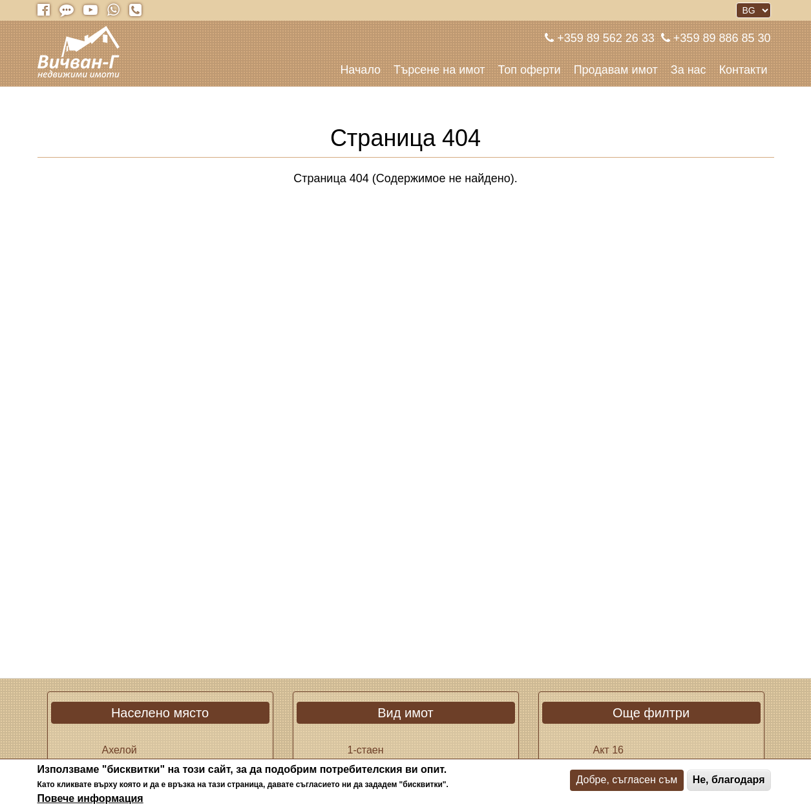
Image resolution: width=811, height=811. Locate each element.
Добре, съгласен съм (627, 779)
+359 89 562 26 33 (604, 38)
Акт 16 (608, 749)
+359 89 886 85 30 (720, 38)
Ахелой (119, 749)
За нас (688, 69)
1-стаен (366, 749)
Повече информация (90, 798)
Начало (360, 69)
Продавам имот (616, 69)
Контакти (743, 69)
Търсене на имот (439, 69)
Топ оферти (529, 69)
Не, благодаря (729, 779)
